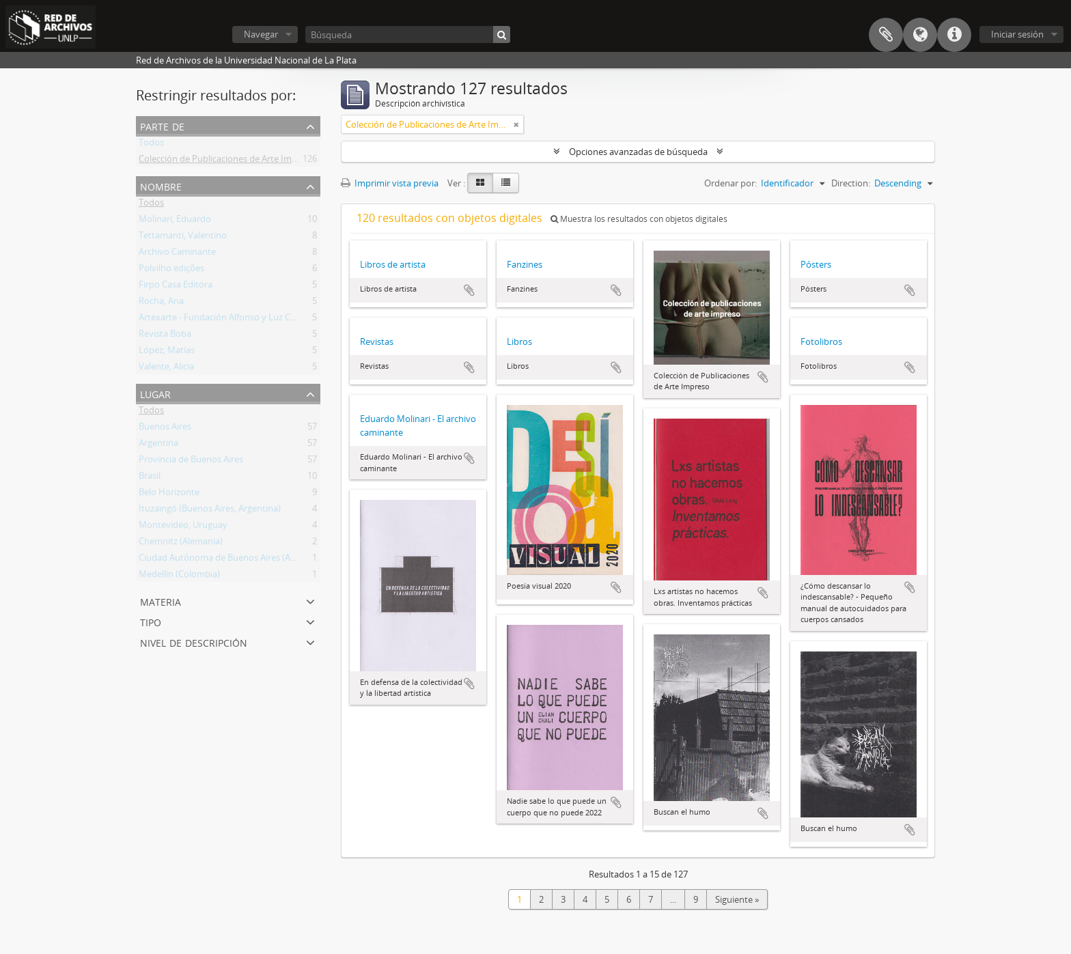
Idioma (920, 35)
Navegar (261, 34)
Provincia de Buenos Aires (191, 461)
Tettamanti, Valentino (183, 238)
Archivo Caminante (177, 254)
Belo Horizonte (169, 494)
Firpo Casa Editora (175, 287)
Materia (160, 600)
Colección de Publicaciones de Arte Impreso (227, 161)
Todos (151, 145)
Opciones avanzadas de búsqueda (638, 151)
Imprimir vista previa (390, 183)
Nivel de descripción (193, 641)
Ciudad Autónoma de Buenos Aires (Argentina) (233, 560)
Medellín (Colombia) (179, 576)
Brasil (150, 478)
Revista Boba (165, 336)
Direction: (850, 183)
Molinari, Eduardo (175, 221)
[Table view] (505, 183)
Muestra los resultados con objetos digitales (639, 219)
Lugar (155, 393)
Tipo (150, 621)
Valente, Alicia (166, 369)
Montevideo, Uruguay (183, 527)
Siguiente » (737, 899)
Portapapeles (886, 35)
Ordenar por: (730, 183)
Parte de (162, 125)
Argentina (158, 445)
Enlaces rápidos (954, 35)
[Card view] (480, 183)
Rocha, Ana (161, 303)
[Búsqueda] (407, 34)
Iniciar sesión (1017, 34)
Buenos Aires (165, 429)
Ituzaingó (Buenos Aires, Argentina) (210, 511)
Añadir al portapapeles (469, 290)
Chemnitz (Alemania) (181, 543)
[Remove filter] (516, 124)
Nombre (161, 185)
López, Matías (167, 352)
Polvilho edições (171, 270)
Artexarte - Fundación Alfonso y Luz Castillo (226, 319)
